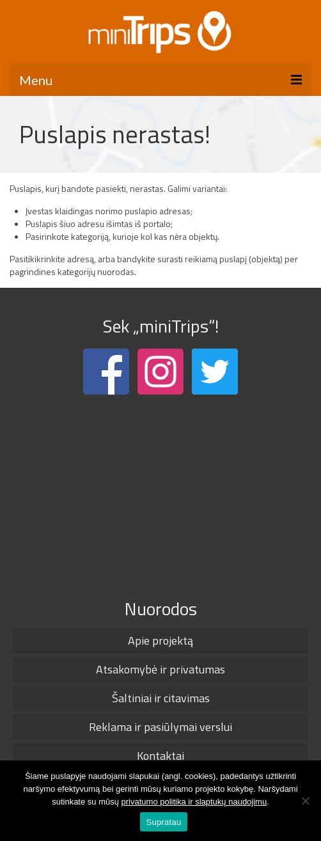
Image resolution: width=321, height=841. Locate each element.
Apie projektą (160, 640)
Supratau (164, 822)
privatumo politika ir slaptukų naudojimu (194, 801)
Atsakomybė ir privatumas (160, 669)
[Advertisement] (160, 493)
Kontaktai (160, 755)
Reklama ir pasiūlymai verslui (160, 726)
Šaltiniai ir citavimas (161, 698)
